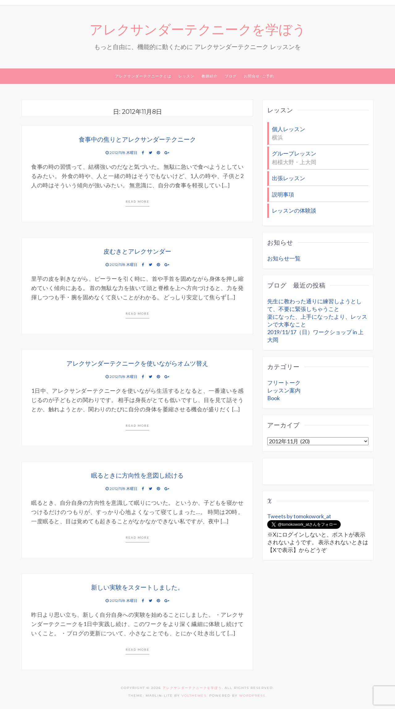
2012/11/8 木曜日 (122, 153)
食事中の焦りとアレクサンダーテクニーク (137, 139)
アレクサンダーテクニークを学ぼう (198, 30)
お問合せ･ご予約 (259, 76)
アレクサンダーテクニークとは (143, 76)
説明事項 (283, 194)
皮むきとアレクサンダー (137, 251)
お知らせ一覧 (284, 257)
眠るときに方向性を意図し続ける (137, 475)
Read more (137, 202)
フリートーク (284, 382)
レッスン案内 (284, 389)
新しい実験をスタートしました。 (137, 587)
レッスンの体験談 (294, 210)
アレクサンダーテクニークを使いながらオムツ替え (137, 363)
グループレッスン (294, 153)
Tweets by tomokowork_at (299, 515)
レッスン (186, 76)
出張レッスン (288, 178)
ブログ (231, 76)
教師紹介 (210, 76)
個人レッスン (288, 129)
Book (273, 397)
